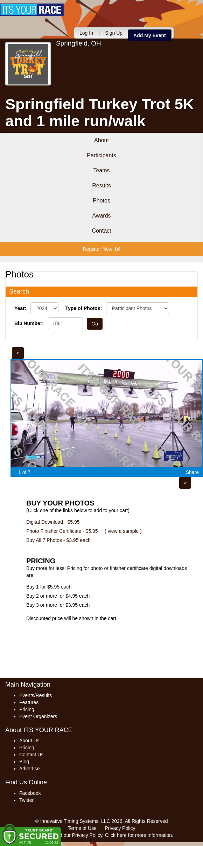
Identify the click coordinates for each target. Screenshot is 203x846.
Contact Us (31, 754)
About (101, 140)
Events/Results (35, 695)
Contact (101, 231)
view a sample (123, 531)
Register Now (101, 249)
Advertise (29, 768)
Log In (86, 33)
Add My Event (149, 35)
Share (192, 472)
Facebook (30, 793)
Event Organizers (38, 716)
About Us (29, 740)
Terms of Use (82, 828)
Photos (101, 201)
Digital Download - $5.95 (53, 522)
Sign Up (113, 33)
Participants (101, 155)
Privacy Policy (120, 828)
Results (101, 185)
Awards (101, 216)
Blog (24, 761)
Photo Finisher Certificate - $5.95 (62, 531)
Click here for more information (138, 835)
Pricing (26, 709)
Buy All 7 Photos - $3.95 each (58, 540)
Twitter (26, 800)
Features (28, 702)
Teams (101, 170)
